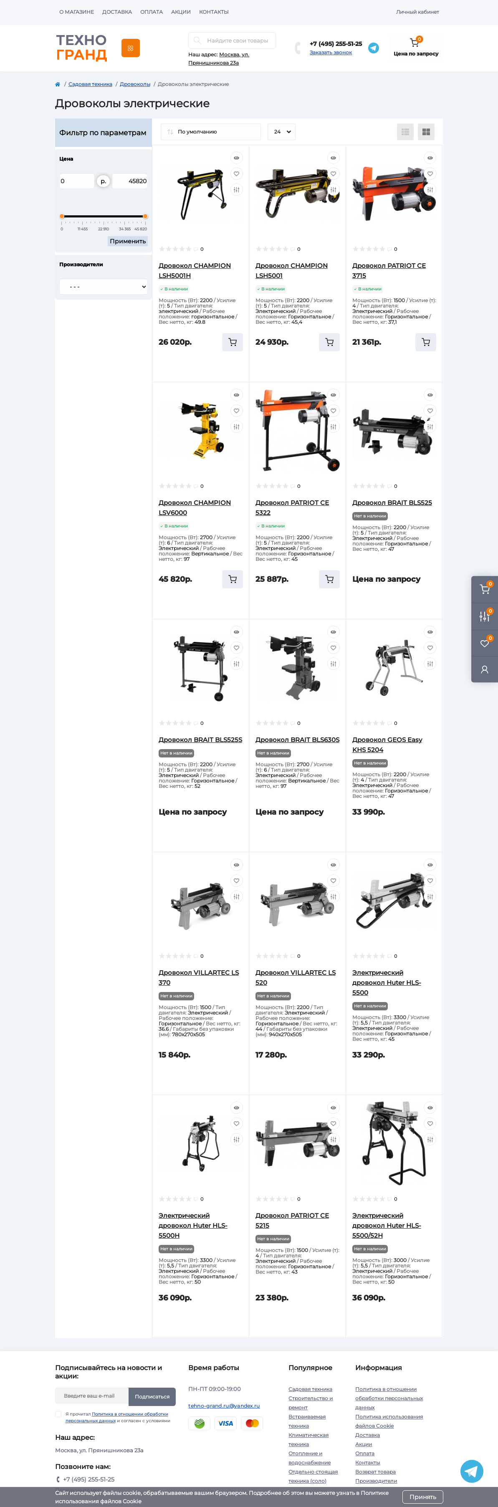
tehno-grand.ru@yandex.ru (224, 1406)
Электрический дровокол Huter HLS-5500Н (193, 1225)
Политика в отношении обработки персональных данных (389, 1398)
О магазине (76, 12)
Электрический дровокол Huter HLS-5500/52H (386, 1225)
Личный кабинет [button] (417, 12)
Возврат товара (375, 1472)
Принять (423, 1497)
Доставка (117, 12)
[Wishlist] (236, 173)
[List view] (405, 132)
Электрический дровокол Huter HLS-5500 (386, 983)
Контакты (214, 12)
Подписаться (152, 1396)
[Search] (197, 40)
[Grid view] (426, 132)
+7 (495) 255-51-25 (336, 44)
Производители (376, 1481)
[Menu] (130, 48)
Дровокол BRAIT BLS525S (200, 740)
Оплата (151, 12)
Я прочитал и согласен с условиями (118, 1417)
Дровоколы (135, 84)
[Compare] (236, 189)
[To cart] (232, 342)
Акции (181, 12)
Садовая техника (90, 84)
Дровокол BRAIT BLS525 (392, 503)
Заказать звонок (331, 52)
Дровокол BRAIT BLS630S (297, 740)
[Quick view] (236, 157)
